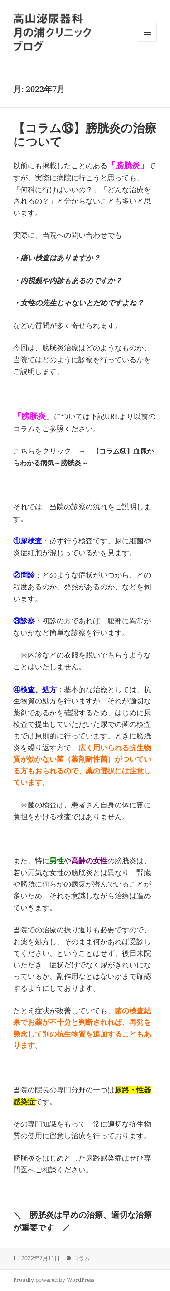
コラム (81, 1258)
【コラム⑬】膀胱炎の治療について (84, 135)
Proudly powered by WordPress (53, 1280)
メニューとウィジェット (147, 41)
